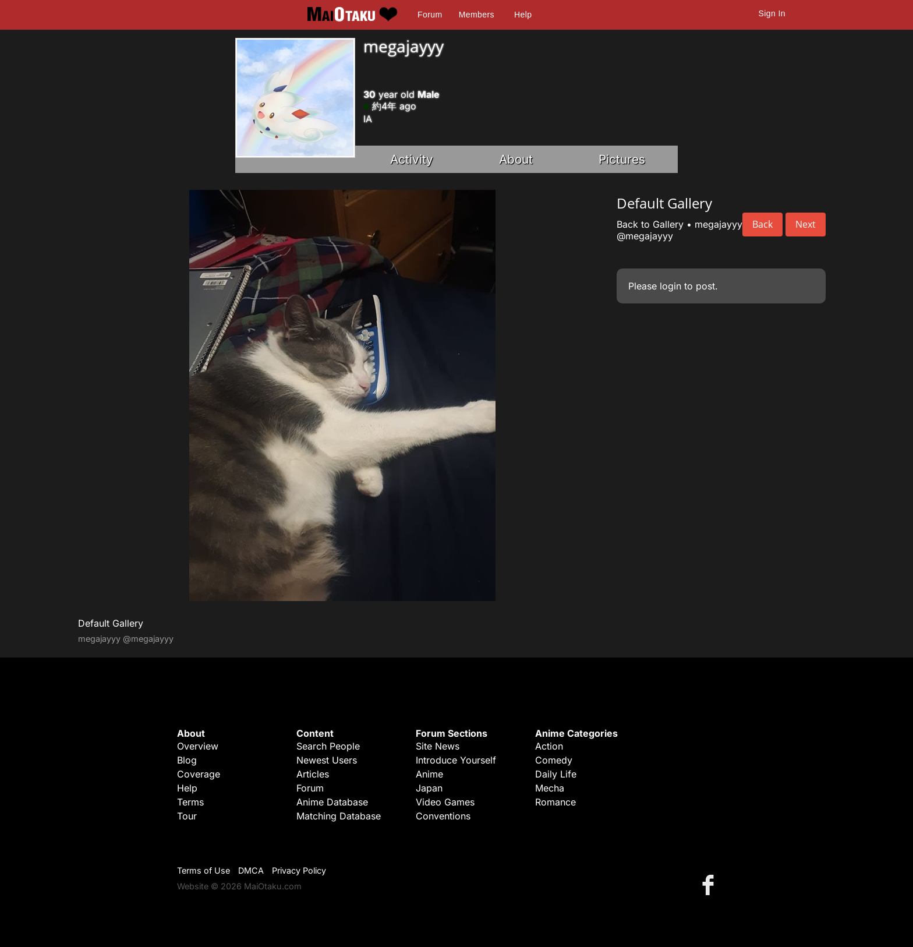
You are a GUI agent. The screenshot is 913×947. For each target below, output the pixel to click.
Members (476, 14)
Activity (411, 159)
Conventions (443, 816)
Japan (429, 788)
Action (549, 746)
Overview (197, 746)
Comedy (553, 760)
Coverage (198, 774)
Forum (429, 14)
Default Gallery (110, 623)
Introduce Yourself (456, 760)
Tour (187, 816)
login (670, 286)
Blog (187, 760)
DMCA (251, 870)
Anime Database (332, 802)
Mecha (549, 788)
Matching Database (338, 816)
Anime (429, 774)
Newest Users (326, 760)
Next (805, 224)
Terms (190, 802)
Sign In (772, 13)
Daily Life (555, 774)
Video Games (445, 802)
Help (523, 14)
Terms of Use (203, 870)
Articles (312, 774)
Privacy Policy (299, 870)
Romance (555, 802)
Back (762, 224)
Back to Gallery (650, 224)
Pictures (622, 159)
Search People (328, 746)
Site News (437, 746)
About (516, 159)
